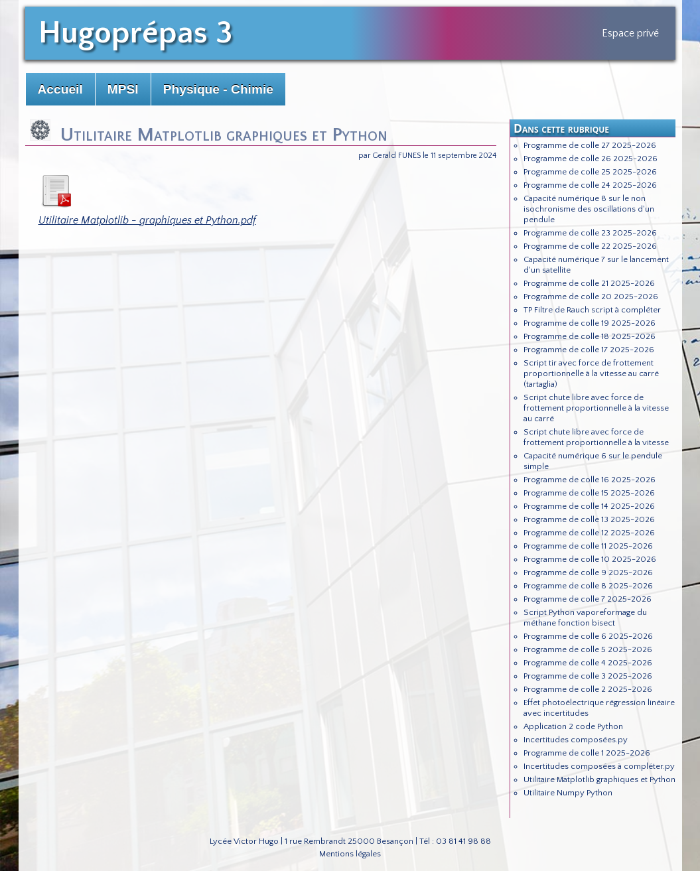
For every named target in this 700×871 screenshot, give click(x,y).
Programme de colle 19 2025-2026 (590, 323)
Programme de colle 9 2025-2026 (588, 572)
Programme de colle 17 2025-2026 (589, 349)
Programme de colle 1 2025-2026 (587, 753)
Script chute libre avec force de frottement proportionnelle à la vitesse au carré (596, 408)
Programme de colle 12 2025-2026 (589, 532)
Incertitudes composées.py (576, 739)
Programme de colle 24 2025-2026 (590, 185)
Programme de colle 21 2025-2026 (589, 283)
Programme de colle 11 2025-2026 (588, 546)
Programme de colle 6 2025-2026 (588, 636)
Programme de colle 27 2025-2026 (590, 145)
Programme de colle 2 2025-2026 (588, 689)
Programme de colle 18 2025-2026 (590, 336)
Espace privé (630, 33)
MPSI (123, 89)
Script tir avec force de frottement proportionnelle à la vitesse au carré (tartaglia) (591, 373)
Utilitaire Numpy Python (568, 792)
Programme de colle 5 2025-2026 (588, 649)
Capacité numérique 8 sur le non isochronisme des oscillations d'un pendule (589, 209)
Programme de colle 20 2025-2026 (591, 296)
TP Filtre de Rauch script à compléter (592, 309)
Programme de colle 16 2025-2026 (590, 479)
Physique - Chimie (218, 89)
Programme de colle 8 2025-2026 (588, 585)
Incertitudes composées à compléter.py (599, 766)
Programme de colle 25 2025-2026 (590, 171)
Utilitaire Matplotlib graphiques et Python (599, 779)
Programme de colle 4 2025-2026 (588, 662)
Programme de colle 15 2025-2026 (589, 493)
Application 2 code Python (573, 726)
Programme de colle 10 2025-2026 (590, 559)
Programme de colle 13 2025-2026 (589, 519)
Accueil (60, 89)
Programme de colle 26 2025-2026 (591, 158)
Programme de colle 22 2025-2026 (590, 246)
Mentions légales (350, 853)
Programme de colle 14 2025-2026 (589, 506)
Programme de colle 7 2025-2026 (588, 599)
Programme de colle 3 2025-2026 (588, 676)
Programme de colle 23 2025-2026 (590, 232)
